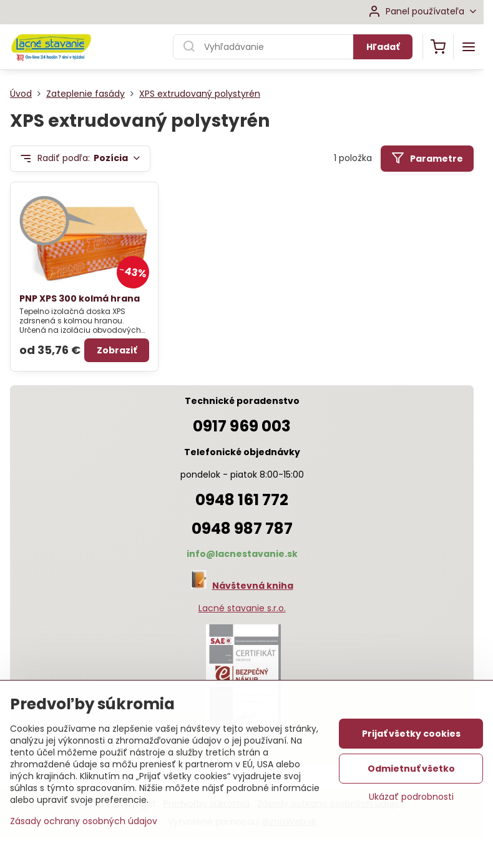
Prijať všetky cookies (411, 733)
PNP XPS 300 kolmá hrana (79, 298)
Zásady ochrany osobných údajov (83, 821)
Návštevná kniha (252, 585)
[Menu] (469, 46)
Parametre (426, 158)
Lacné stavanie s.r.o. (242, 608)
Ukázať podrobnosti (411, 797)
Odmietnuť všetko (411, 768)
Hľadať (382, 47)
